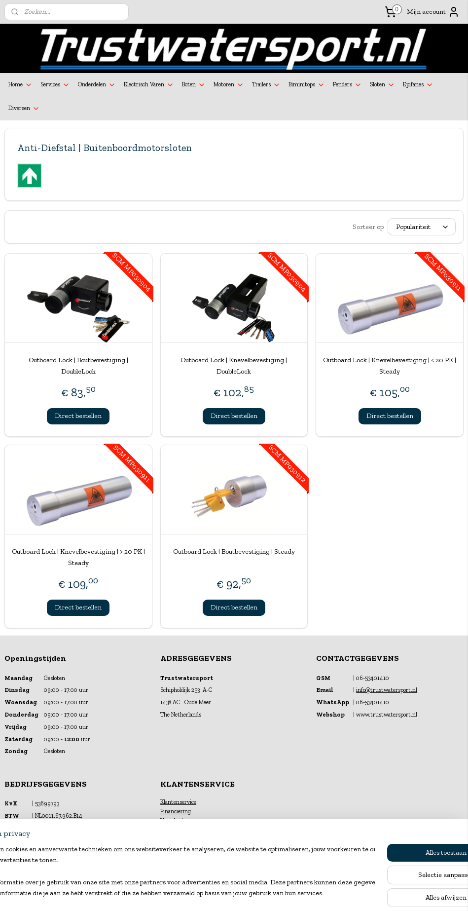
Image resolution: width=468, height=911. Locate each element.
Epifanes (418, 85)
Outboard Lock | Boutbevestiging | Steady (234, 551)
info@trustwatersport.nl (386, 689)
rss (225, 893)
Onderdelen (97, 85)
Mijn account (433, 12)
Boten (194, 85)
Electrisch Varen (149, 85)
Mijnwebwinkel (331, 893)
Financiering (175, 811)
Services (55, 85)
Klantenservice (178, 801)
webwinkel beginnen (256, 893)
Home (20, 85)
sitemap (208, 893)
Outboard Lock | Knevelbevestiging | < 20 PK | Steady (389, 365)
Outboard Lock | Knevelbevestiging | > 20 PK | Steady (78, 557)
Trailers (266, 85)
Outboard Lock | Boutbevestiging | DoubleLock (78, 365)
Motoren (229, 85)
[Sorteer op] (421, 227)
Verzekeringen (178, 820)
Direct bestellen (78, 416)
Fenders (347, 85)
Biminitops (306, 85)
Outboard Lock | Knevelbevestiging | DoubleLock (233, 365)
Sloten (382, 85)
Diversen (24, 109)
